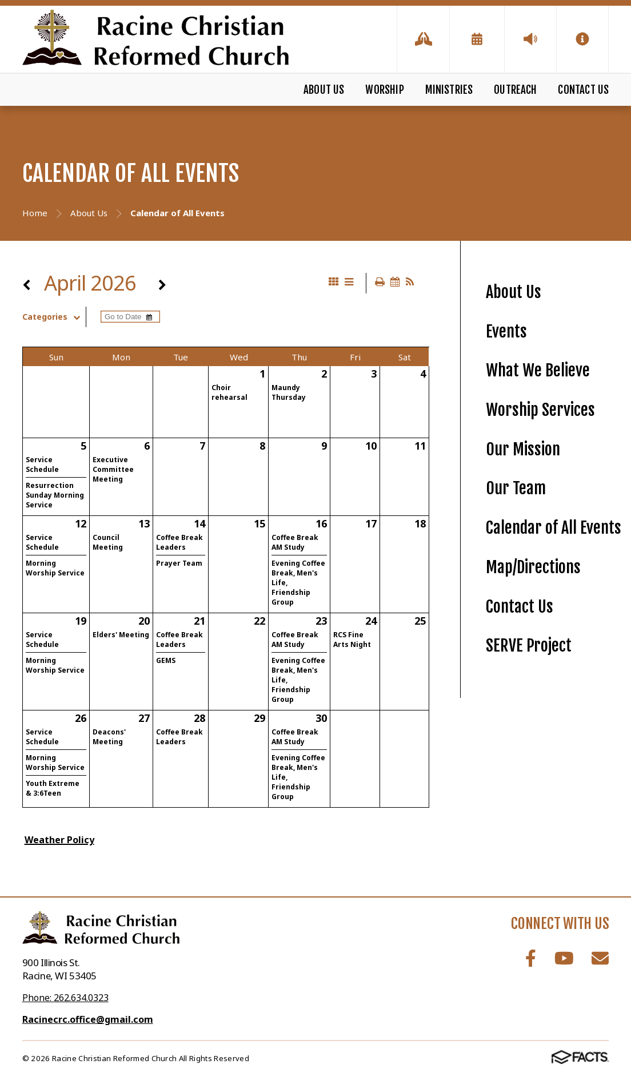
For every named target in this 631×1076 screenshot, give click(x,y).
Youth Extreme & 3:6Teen (52, 788)
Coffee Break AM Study (294, 542)
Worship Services (540, 410)
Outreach (515, 90)
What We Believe (538, 370)
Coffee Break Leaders (179, 542)
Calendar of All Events (553, 528)
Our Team (516, 488)
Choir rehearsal (229, 392)
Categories (54, 317)
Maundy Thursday (288, 392)
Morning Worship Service (55, 568)
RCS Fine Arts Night (352, 639)
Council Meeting (108, 542)
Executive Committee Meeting (113, 469)
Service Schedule (42, 464)
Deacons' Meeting (109, 737)
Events (506, 331)
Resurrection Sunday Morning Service (55, 495)
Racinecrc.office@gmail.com (87, 1019)
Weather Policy (59, 839)
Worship (384, 90)
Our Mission (523, 449)
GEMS (165, 660)
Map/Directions (533, 567)
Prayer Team (179, 563)
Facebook (530, 958)
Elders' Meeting (121, 635)
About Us (324, 90)
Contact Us (583, 90)
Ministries (449, 90)
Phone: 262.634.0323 (65, 997)
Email (600, 958)
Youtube (564, 958)
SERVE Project (529, 646)
